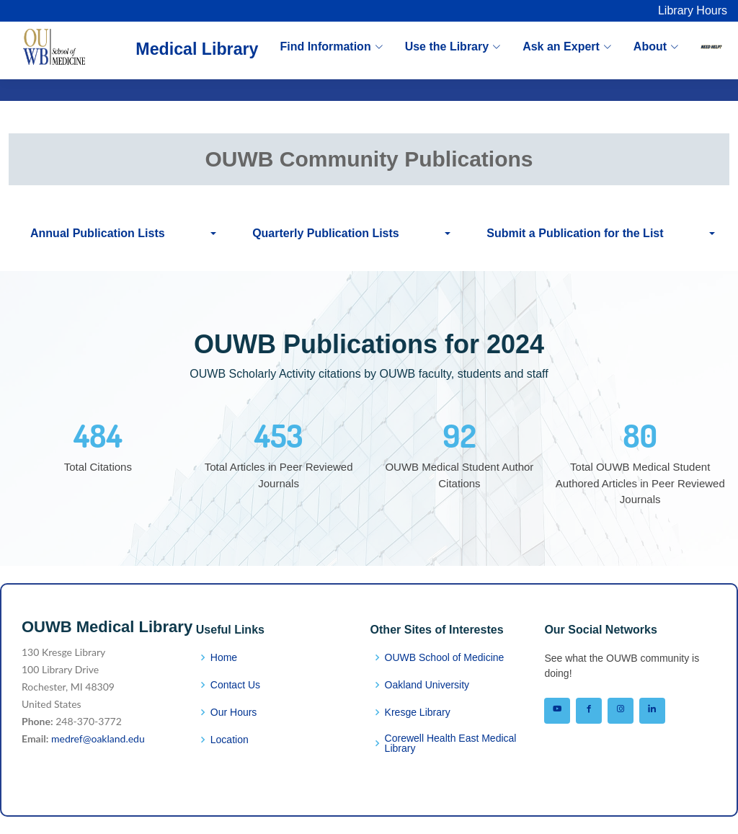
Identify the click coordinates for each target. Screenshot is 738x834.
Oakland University (427, 685)
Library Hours (692, 10)
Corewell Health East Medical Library (451, 743)
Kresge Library (417, 712)
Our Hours (233, 712)
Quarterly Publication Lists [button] (325, 233)
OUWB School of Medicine (444, 657)
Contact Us (235, 685)
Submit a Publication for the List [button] (574, 233)
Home (223, 657)
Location (229, 740)
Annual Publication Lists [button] (97, 233)
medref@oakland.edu (98, 738)
